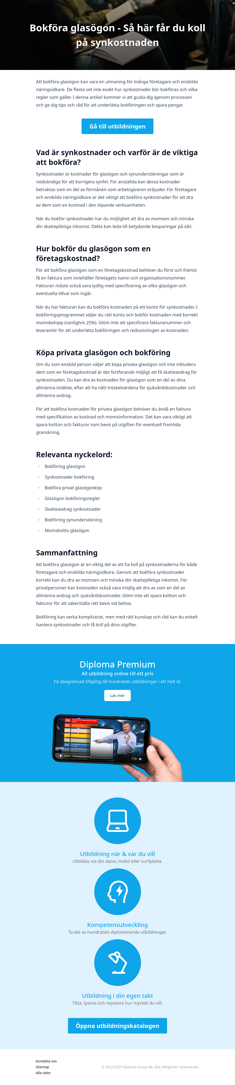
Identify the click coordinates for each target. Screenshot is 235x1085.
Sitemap (42, 1067)
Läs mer (117, 695)
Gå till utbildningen (117, 126)
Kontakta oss (46, 1061)
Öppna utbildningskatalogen (117, 1026)
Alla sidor (43, 1072)
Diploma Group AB (137, 1067)
